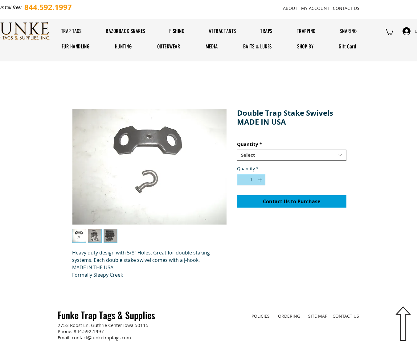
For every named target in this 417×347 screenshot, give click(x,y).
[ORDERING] (289, 316)
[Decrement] (242, 179)
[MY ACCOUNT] (315, 8)
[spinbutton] (251, 179)
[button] (389, 31)
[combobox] (291, 155)
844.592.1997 (89, 331)
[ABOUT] (290, 8)
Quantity (249, 144)
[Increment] (260, 179)
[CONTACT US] (346, 8)
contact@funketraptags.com (101, 337)
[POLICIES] (260, 316)
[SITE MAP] (318, 316)
